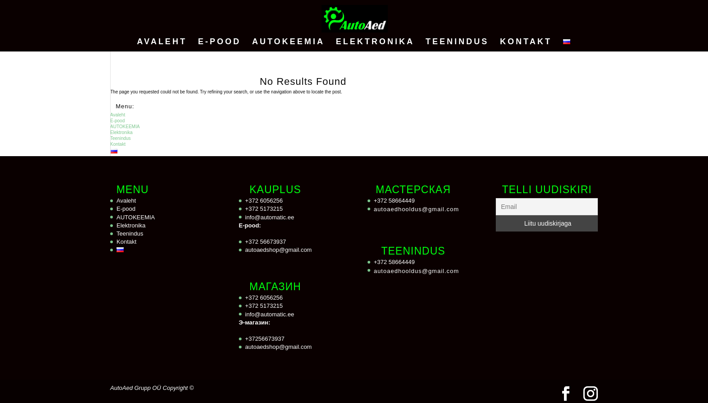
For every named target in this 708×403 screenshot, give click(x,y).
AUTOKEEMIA (288, 42)
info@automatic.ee (269, 217)
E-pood (219, 42)
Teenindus (457, 42)
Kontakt (526, 42)
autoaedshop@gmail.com (278, 249)
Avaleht (161, 42)
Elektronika (375, 42)
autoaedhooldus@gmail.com (416, 209)
